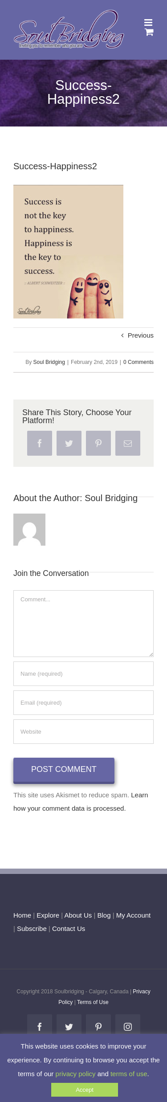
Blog (103, 915)
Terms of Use (93, 1002)
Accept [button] (85, 1089)
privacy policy (76, 1074)
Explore (48, 915)
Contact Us (67, 928)
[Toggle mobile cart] (149, 32)
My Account (133, 915)
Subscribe (32, 928)
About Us (78, 915)
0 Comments (138, 362)
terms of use (128, 1074)
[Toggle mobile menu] (149, 22)
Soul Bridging (49, 362)
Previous (141, 335)
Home (22, 915)
